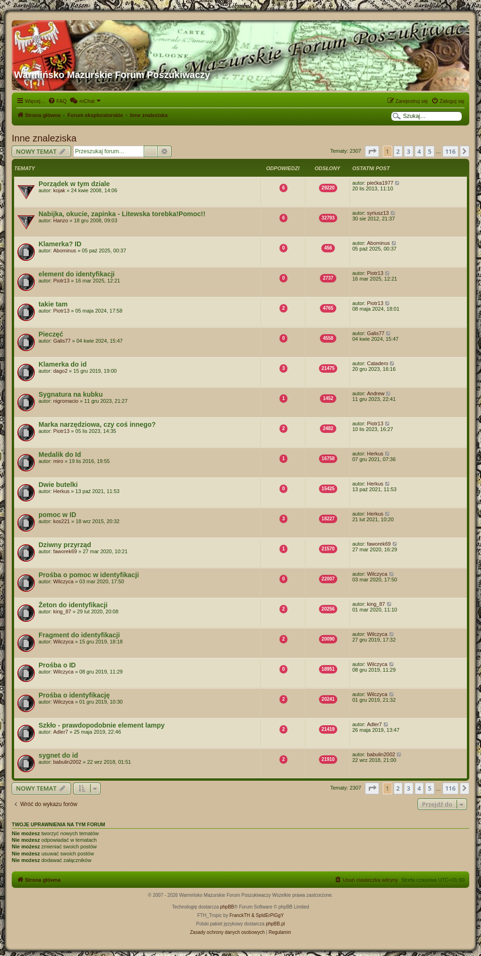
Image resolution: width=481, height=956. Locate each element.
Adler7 (60, 732)
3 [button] (408, 151)
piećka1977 (380, 183)
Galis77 (61, 341)
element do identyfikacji (77, 274)
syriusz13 (377, 213)
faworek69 (65, 551)
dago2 (60, 371)
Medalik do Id (60, 454)
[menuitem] (57, 101)
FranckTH (239, 915)
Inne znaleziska (44, 138)
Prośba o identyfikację (74, 695)
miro (58, 461)
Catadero (377, 363)
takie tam (53, 304)
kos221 (61, 521)
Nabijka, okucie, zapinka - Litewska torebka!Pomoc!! (122, 214)
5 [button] (429, 151)
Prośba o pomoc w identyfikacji (89, 575)
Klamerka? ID (60, 244)
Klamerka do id (63, 364)
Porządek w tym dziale (74, 184)
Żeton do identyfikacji (73, 605)
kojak (59, 190)
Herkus (375, 453)
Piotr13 (61, 280)
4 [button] (419, 151)
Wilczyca (63, 581)
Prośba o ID (57, 665)
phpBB (227, 906)
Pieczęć (51, 334)
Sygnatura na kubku (71, 394)
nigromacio (65, 401)
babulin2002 (67, 762)
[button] (372, 151)
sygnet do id (58, 755)
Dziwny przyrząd (65, 545)
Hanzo (60, 220)
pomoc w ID (57, 514)
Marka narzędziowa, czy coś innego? (97, 424)
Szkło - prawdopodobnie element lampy (102, 725)
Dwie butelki (58, 484)
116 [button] (450, 151)
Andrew (375, 393)
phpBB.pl (275, 923)
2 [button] (398, 151)
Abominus (64, 250)
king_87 (62, 611)
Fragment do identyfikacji (79, 635)
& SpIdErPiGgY (267, 915)
